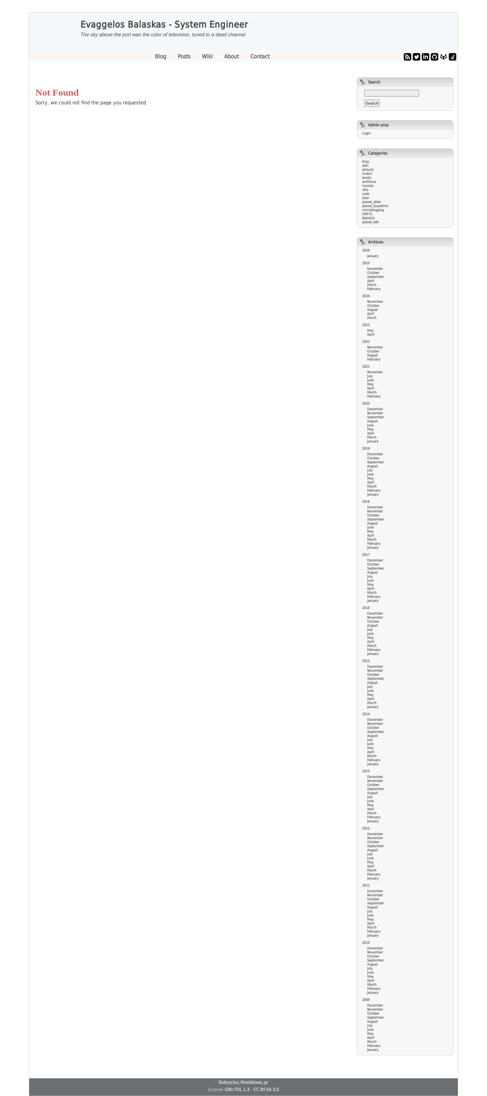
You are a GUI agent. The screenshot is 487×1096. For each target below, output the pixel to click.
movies (367, 186)
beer (365, 198)
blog (365, 162)
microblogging (373, 210)
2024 (366, 296)
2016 (366, 608)
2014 (366, 714)
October (373, 273)
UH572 (367, 214)
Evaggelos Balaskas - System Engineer (164, 24)
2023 (366, 325)
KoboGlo (368, 218)
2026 (366, 250)
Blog (161, 56)
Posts (185, 56)
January (373, 256)
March (371, 285)
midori (367, 174)
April (370, 281)
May (370, 331)
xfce (365, 190)
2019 (366, 449)
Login (366, 133)
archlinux (369, 182)
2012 (366, 828)
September (375, 277)
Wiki (208, 56)
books (366, 178)
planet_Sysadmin (375, 206)
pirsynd (367, 170)
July (370, 376)
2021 (366, 367)
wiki (365, 166)
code (365, 194)
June (370, 380)
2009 (366, 1000)
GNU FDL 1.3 (237, 1089)
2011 (366, 886)
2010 (366, 943)
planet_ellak (371, 202)
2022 (366, 342)
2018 (366, 502)
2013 (366, 771)
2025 (366, 263)
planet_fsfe (370, 222)
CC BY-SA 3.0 (266, 1089)
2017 (366, 555)
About (232, 56)
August (372, 310)
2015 (366, 661)
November (375, 302)
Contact (260, 56)
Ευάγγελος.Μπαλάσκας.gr (243, 1082)
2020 (366, 404)
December (375, 269)
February (373, 289)
